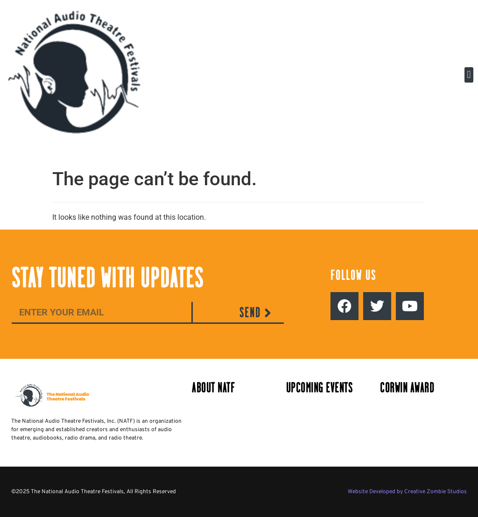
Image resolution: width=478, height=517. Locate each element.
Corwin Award (407, 388)
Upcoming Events (319, 388)
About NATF (213, 388)
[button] (468, 75)
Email (21, 294)
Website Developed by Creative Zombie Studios (407, 492)
